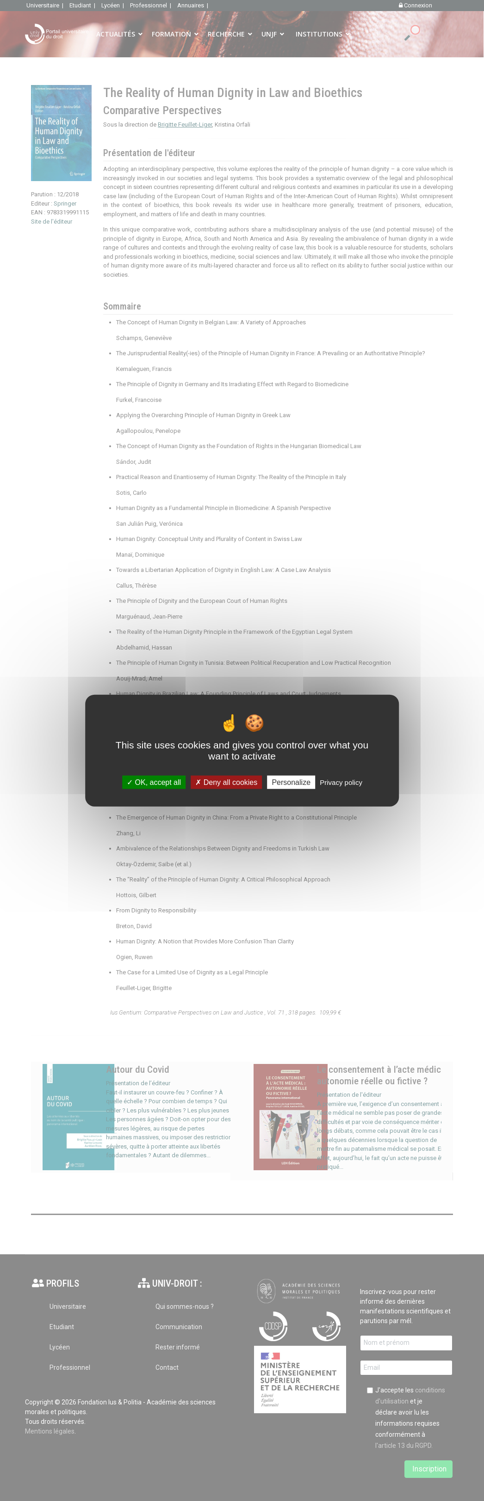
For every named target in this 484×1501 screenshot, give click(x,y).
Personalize (291, 782)
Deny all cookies (226, 782)
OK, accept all (154, 782)
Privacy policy (341, 782)
